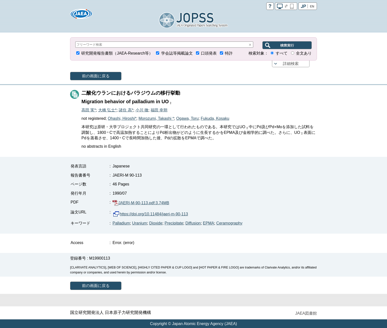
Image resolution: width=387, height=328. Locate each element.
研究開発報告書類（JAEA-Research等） (117, 53)
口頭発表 (209, 53)
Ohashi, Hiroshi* (122, 118)
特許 (229, 53)
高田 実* (88, 110)
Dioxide (155, 223)
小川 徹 (141, 110)
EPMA (208, 223)
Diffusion (193, 223)
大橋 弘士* (107, 110)
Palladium (121, 223)
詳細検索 (291, 64)
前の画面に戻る (96, 76)
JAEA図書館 (306, 313)
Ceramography (229, 223)
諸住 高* (126, 110)
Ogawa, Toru (187, 118)
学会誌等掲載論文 (177, 53)
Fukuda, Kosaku (215, 118)
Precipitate (174, 223)
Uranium (139, 223)
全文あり (304, 53)
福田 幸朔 (159, 110)
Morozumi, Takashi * (156, 118)
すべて (282, 53)
